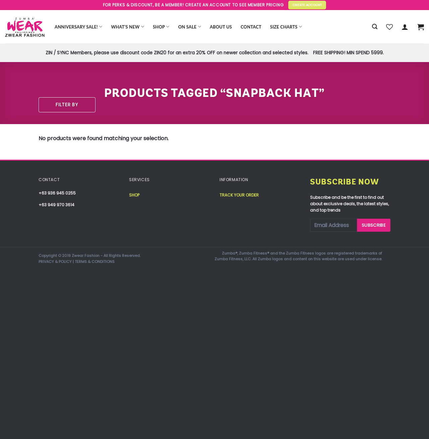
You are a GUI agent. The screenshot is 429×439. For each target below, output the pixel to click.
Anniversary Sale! (78, 26)
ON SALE (189, 26)
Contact (251, 27)
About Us (221, 27)
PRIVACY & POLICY (55, 261)
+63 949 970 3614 (56, 205)
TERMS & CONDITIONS (95, 261)
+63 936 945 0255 (57, 193)
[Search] (374, 26)
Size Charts (286, 26)
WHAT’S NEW (127, 26)
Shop (161, 26)
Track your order (239, 195)
